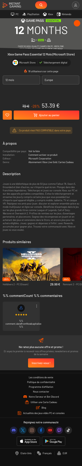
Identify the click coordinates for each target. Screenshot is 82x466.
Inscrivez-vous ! (41, 363)
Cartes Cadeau (66, 162)
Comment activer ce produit (43, 154)
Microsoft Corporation (39, 158)
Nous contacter (41, 391)
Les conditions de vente (41, 377)
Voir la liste (34, 151)
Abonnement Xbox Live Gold (42, 162)
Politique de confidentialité (41, 382)
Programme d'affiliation (41, 386)
